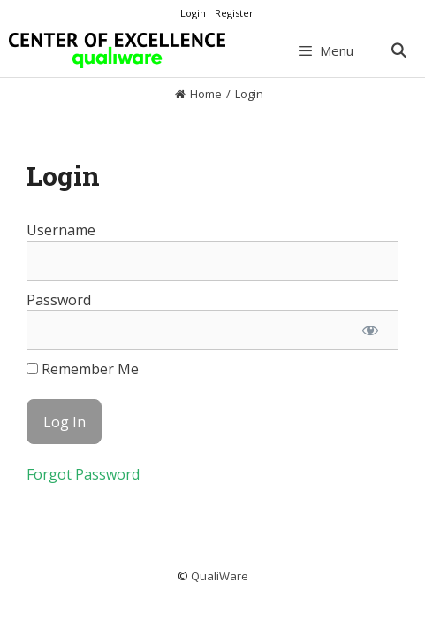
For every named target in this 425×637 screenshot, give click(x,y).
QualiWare (219, 576)
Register (234, 12)
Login (193, 12)
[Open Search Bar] (398, 50)
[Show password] (369, 330)
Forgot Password (83, 474)
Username (61, 230)
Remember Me (83, 369)
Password (59, 300)
